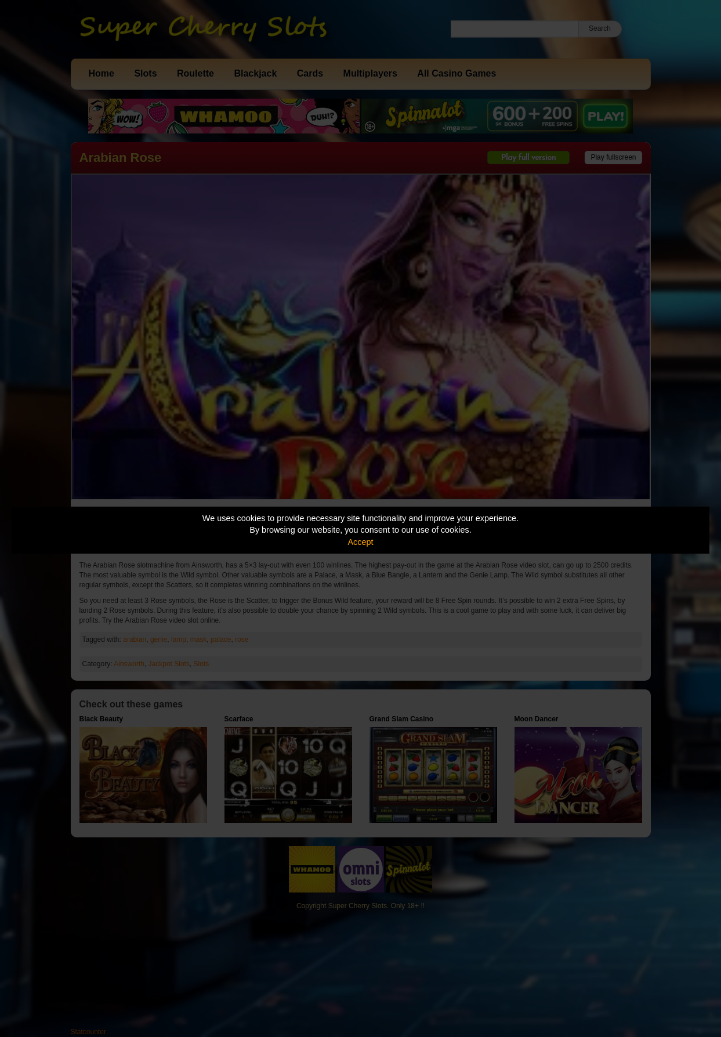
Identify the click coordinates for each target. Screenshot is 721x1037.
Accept (361, 542)
